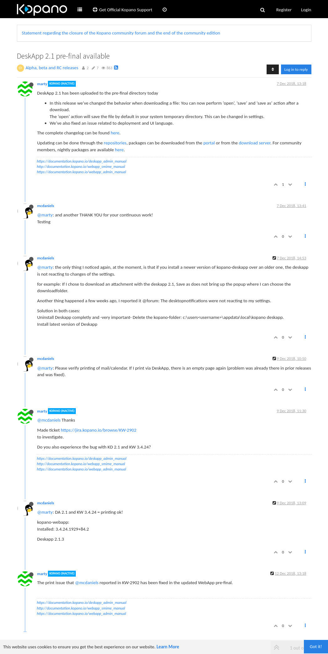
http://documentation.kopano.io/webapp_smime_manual (81, 166)
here (115, 133)
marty (42, 83)
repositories (115, 143)
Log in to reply (296, 69)
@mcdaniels (49, 420)
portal (209, 143)
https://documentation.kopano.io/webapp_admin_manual (81, 172)
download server (254, 143)
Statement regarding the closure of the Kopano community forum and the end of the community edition (121, 33)
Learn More (168, 647)
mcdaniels (45, 205)
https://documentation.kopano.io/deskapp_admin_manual (82, 161)
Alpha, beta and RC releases (52, 67)
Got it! (316, 646)
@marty (45, 215)
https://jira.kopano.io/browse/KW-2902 (98, 430)
